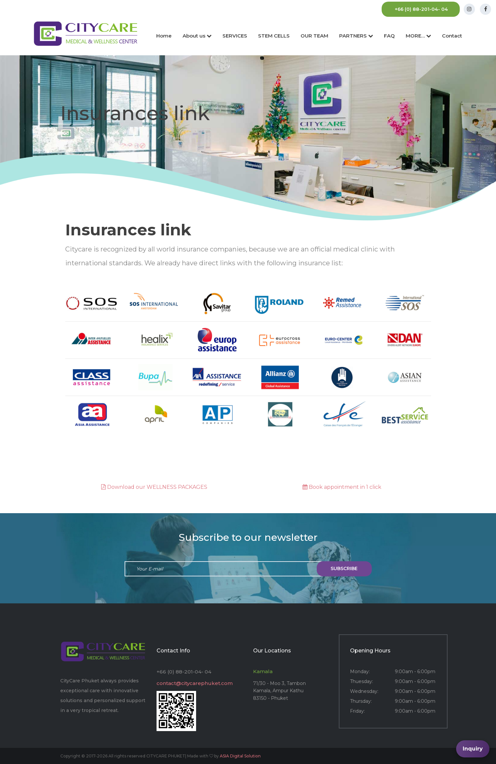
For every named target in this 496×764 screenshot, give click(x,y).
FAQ (389, 36)
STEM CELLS (274, 36)
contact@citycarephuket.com (195, 683)
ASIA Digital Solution (240, 755)
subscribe (344, 568)
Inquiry (473, 749)
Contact (452, 36)
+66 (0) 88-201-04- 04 (421, 9)
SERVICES (234, 36)
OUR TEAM (314, 36)
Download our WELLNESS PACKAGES (154, 487)
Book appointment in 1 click (342, 487)
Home (164, 36)
